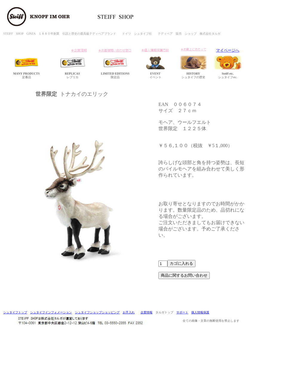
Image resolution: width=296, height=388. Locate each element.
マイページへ (227, 50)
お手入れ (129, 312)
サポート (182, 312)
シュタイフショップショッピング (97, 312)
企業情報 (146, 312)
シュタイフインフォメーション (51, 312)
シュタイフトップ (15, 312)
